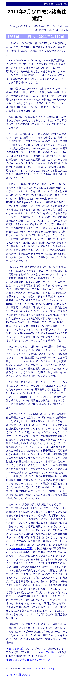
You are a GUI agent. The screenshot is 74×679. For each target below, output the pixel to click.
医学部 (58, 4)
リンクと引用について (18, 674)
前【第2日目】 (17, 648)
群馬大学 (48, 4)
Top (66, 4)
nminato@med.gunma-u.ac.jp (40, 668)
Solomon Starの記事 (21, 548)
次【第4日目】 (49, 652)
